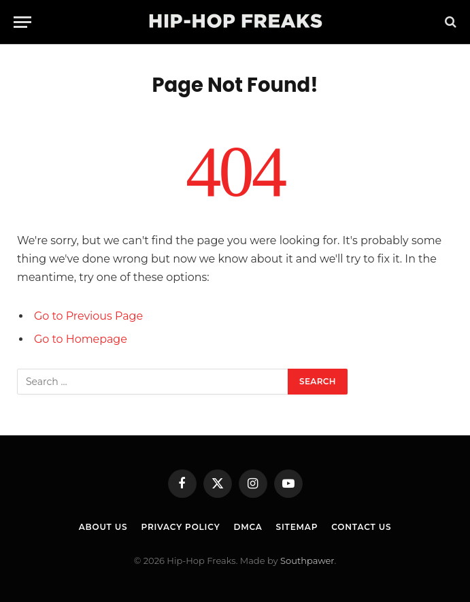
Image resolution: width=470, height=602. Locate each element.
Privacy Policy (180, 527)
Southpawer (307, 560)
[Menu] (22, 22)
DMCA (247, 527)
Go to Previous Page (88, 316)
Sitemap (297, 527)
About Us (103, 527)
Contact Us (361, 527)
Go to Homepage (80, 339)
